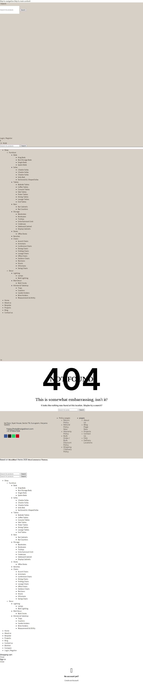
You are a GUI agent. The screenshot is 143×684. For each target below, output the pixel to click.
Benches (16, 236)
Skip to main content (22, 1)
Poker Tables (23, 194)
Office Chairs (22, 256)
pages (82, 418)
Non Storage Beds (25, 160)
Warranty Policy (67, 432)
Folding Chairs (23, 251)
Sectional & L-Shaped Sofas (28, 179)
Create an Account (72, 680)
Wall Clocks (22, 283)
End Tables (22, 202)
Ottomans (22, 266)
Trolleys (21, 219)
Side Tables (22, 192)
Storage (16, 211)
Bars (15, 204)
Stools (20, 263)
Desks (15, 231)
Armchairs (22, 243)
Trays (20, 288)
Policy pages (64, 418)
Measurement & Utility (26, 298)
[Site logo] (17, 55)
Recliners (21, 261)
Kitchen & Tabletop (20, 285)
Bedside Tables (23, 184)
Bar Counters (23, 209)
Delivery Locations (88, 441)
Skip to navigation (7, 1)
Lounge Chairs (23, 253)
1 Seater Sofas (23, 170)
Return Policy (66, 421)
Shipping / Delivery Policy (67, 449)
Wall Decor (17, 280)
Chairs (15, 239)
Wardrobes (22, 214)
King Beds (21, 157)
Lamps (20, 275)
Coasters (21, 290)
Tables (16, 182)
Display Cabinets (24, 229)
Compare (8, 648)
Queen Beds (22, 165)
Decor (11, 271)
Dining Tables (23, 197)
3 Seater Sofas (23, 175)
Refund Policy (66, 427)
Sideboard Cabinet (25, 226)
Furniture (12, 152)
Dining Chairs (23, 248)
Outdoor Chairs (23, 258)
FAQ (85, 438)
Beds (15, 155)
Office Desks (22, 234)
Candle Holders (23, 293)
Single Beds (22, 162)
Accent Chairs (23, 241)
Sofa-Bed (21, 177)
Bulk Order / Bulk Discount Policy (67, 440)
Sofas (15, 167)
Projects (87, 431)
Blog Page (86, 427)
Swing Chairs (23, 268)
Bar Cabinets (23, 207)
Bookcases (22, 216)
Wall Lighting (23, 278)
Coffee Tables (23, 187)
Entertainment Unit (25, 221)
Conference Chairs (25, 246)
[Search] (3, 3)
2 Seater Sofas (23, 172)
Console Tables (24, 189)
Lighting (16, 273)
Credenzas (22, 224)
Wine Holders (23, 295)
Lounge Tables (23, 199)
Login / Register (10, 650)
